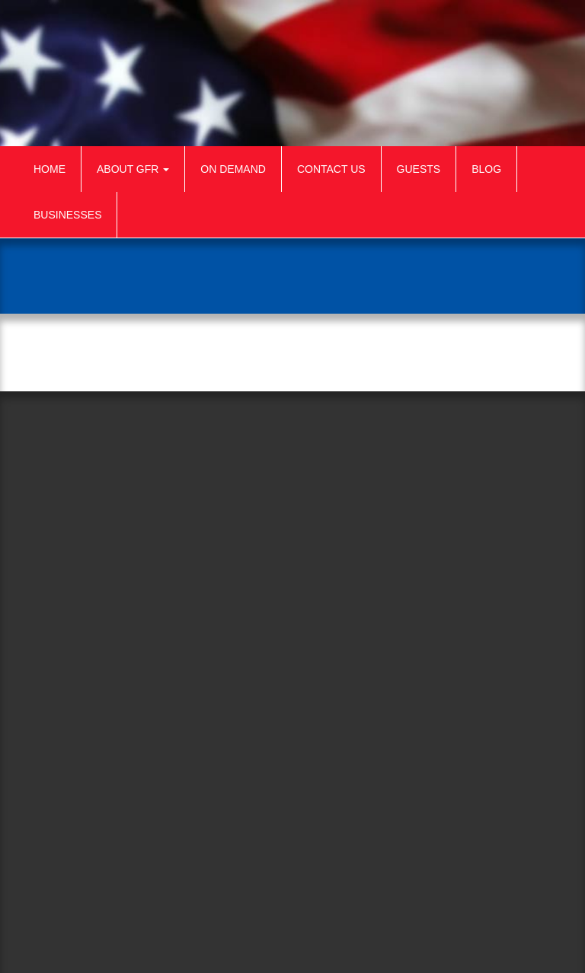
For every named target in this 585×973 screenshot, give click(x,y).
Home (50, 169)
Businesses (67, 215)
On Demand (233, 169)
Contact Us (331, 169)
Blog (486, 169)
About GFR (133, 169)
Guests (419, 169)
